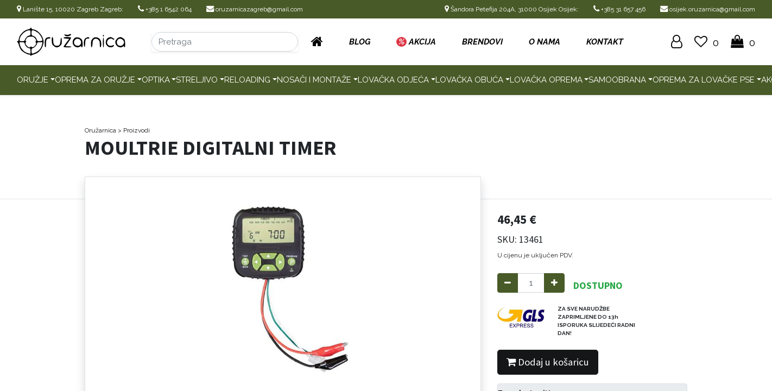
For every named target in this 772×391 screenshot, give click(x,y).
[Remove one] (507, 283)
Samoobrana (617, 80)
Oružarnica (100, 130)
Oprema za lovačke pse (704, 80)
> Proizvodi (134, 130)
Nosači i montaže (314, 80)
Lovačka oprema (546, 80)
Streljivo (197, 80)
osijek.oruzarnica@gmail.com (707, 9)
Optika (156, 80)
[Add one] (554, 283)
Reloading (247, 80)
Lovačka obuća (469, 80)
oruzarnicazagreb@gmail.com (254, 9)
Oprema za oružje (95, 80)
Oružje (32, 80)
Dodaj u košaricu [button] (548, 362)
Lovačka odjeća (393, 80)
